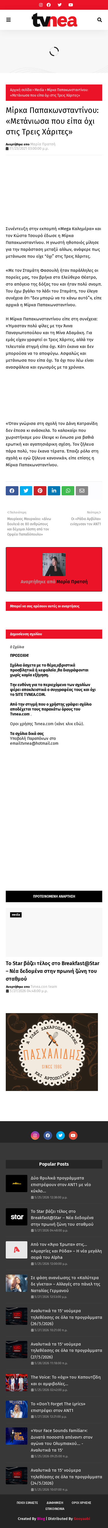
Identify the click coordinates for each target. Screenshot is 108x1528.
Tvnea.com (20, 714)
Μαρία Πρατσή (43, 144)
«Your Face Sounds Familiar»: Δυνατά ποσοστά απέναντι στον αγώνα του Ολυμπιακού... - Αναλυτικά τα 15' (61, 1440)
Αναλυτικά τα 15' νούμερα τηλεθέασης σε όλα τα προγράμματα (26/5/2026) (66, 1317)
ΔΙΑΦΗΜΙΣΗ (55, 1503)
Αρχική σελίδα (21, 90)
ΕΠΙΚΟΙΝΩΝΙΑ (55, 1509)
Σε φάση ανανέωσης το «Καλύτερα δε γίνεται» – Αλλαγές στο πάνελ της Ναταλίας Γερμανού (65, 1284)
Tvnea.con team (44, 986)
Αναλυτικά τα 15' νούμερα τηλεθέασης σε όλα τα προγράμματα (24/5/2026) (66, 1477)
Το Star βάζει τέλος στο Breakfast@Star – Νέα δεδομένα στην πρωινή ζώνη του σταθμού (52, 971)
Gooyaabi (82, 1519)
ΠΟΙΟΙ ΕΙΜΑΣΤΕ (27, 1503)
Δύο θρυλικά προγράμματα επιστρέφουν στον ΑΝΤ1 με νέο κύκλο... (61, 1184)
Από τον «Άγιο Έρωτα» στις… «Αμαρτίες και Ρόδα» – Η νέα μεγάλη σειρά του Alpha (66, 1251)
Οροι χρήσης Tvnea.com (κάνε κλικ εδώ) (46, 723)
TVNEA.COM (34, 694)
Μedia (39, 90)
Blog (41, 1519)
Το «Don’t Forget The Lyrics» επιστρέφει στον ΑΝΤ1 (58, 1407)
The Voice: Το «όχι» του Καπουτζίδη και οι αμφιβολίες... (66, 1380)
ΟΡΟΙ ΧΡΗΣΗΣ (81, 1503)
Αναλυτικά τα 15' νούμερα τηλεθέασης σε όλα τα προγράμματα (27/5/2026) (66, 1351)
